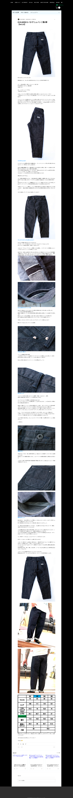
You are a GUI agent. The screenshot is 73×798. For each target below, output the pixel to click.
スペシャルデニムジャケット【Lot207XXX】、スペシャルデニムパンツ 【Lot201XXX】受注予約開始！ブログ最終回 (36, 765)
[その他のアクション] (54, 19)
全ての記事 (16, 12)
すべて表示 (58, 752)
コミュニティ (34, 12)
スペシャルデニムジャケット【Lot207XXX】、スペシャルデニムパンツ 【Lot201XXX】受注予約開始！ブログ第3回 (53, 765)
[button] (58, 8)
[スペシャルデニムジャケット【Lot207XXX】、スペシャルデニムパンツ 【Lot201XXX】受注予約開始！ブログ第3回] (53, 759)
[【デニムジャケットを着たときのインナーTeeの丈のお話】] (20, 759)
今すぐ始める (24, 12)
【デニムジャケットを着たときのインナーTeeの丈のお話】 (20, 765)
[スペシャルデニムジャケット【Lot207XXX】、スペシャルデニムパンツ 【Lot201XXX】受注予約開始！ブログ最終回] (36, 759)
